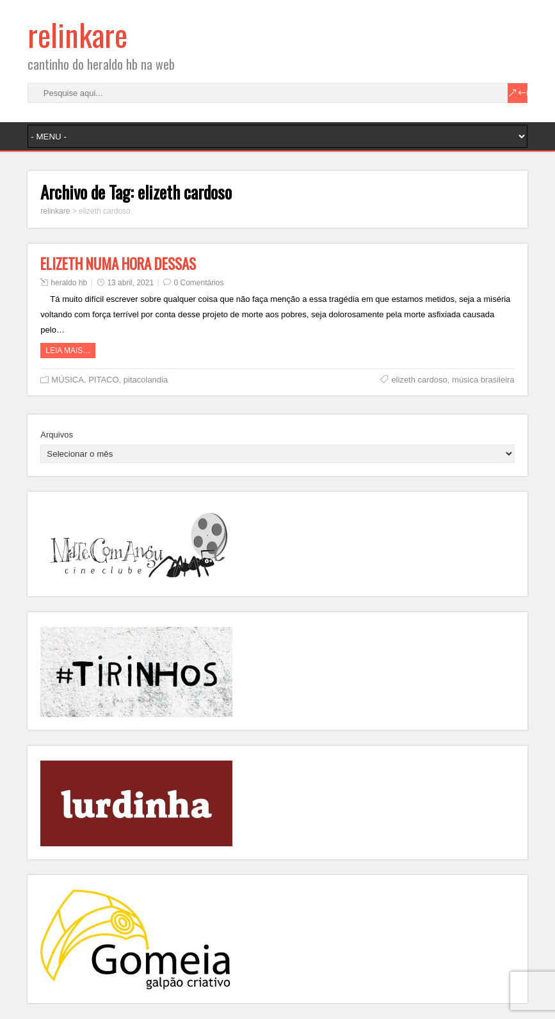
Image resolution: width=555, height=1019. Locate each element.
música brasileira (483, 379)
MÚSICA (67, 379)
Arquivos (56, 434)
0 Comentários (198, 282)
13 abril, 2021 (130, 282)
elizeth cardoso (419, 379)
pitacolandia (146, 379)
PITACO (103, 379)
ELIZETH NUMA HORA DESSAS (118, 263)
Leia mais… (67, 350)
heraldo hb (69, 282)
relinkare (77, 34)
